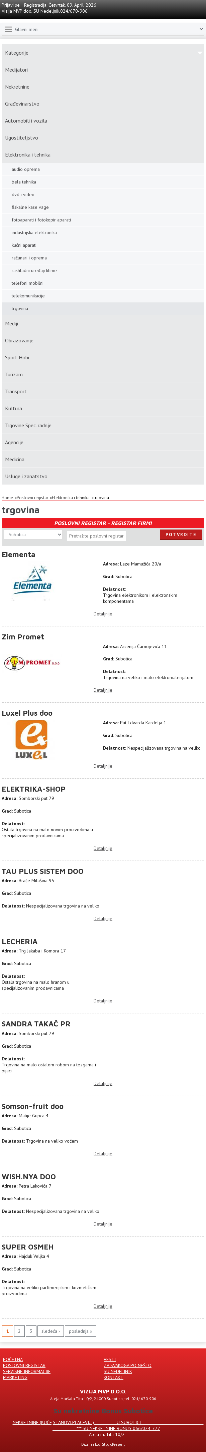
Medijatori (16, 69)
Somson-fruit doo (33, 1106)
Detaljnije (103, 614)
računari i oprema (29, 258)
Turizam (14, 374)
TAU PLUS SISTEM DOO (43, 871)
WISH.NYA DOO (29, 1176)
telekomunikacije (28, 296)
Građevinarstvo (22, 103)
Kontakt (113, 1377)
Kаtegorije (16, 52)
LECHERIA (19, 941)
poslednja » (80, 1331)
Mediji (11, 323)
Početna (13, 1359)
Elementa (18, 554)
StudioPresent (113, 1444)
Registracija (35, 5)
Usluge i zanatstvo (26, 476)
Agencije (14, 442)
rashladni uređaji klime (34, 270)
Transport (16, 391)
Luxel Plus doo (27, 713)
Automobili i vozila (26, 120)
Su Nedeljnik (118, 1371)
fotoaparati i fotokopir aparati (41, 220)
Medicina (14, 459)
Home (7, 498)
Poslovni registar (32, 498)
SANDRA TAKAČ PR (36, 1023)
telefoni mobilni (27, 283)
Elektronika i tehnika (27, 154)
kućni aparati (24, 245)
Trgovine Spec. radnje (28, 425)
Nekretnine (17, 86)
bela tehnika (24, 182)
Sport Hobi (17, 357)
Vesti (110, 1359)
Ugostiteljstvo (21, 137)
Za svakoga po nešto (127, 1365)
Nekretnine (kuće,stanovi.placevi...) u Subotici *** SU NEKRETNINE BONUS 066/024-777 (108, 1425)
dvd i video (23, 194)
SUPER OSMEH (28, 1247)
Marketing (15, 1377)
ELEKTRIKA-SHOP (34, 789)
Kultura (13, 408)
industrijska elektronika (34, 232)
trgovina (101, 498)
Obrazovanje (19, 340)
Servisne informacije (26, 1371)
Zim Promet (23, 636)
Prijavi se (11, 5)
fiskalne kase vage (30, 207)
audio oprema (26, 169)
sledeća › (50, 1331)
